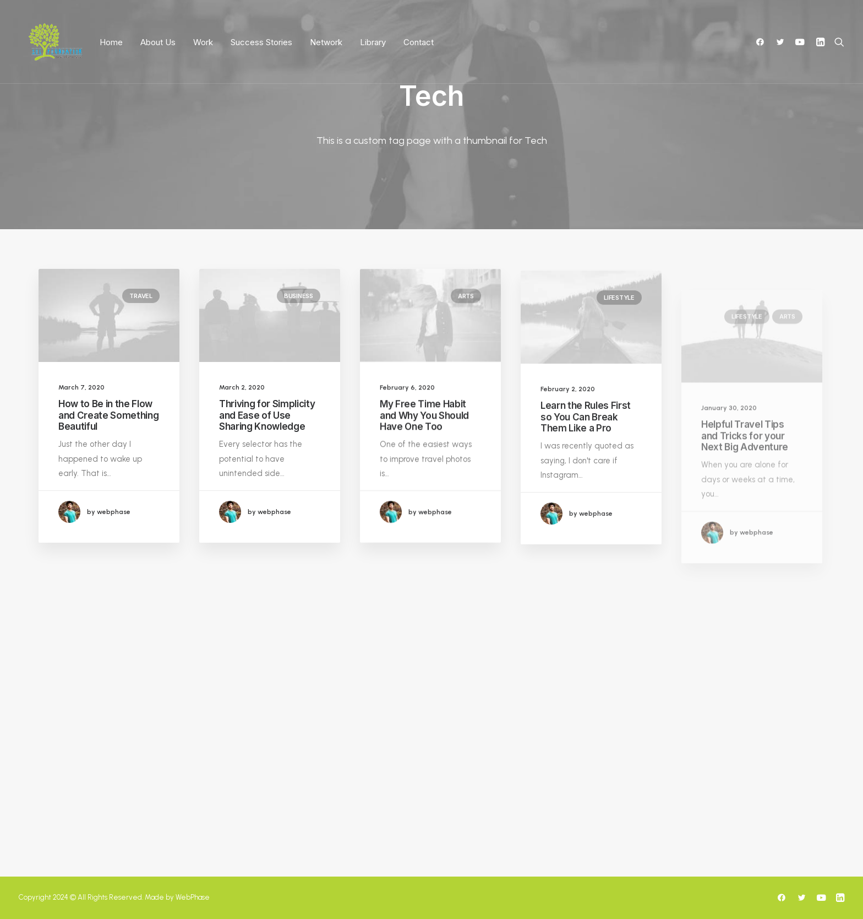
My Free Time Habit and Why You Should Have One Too (424, 424)
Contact (418, 42)
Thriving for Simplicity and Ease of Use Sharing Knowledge (267, 415)
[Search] (836, 42)
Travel (140, 296)
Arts (466, 305)
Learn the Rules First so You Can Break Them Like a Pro (585, 444)
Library (373, 42)
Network (326, 42)
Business (298, 296)
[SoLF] (55, 42)
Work (203, 42)
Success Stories (261, 42)
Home (111, 42)
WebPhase (193, 897)
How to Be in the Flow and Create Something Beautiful (108, 415)
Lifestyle (619, 325)
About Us (158, 42)
